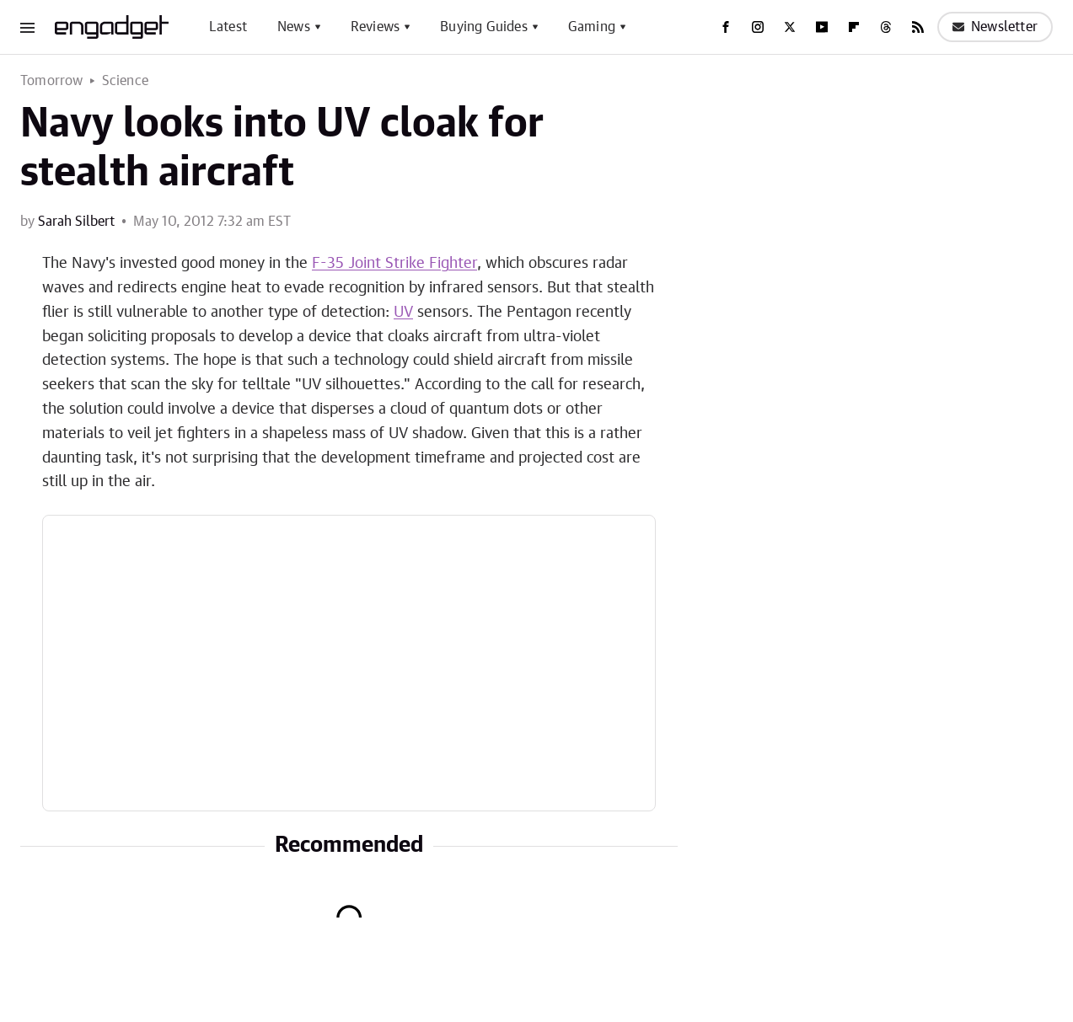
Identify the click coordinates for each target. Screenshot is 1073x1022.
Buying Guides (484, 27)
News (293, 27)
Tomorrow (51, 81)
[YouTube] (821, 27)
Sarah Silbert (76, 221)
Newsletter (995, 27)
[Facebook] (725, 27)
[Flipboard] (853, 27)
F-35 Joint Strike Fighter (394, 263)
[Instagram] (757, 27)
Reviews (375, 27)
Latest (228, 27)
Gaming (591, 27)
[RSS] (918, 27)
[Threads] (886, 27)
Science (125, 81)
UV (403, 312)
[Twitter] (789, 27)
